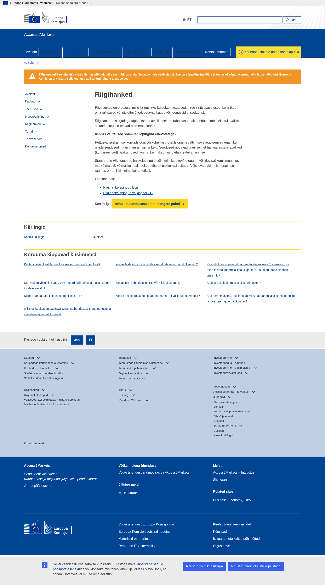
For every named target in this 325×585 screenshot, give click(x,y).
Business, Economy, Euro (232, 500)
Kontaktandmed (216, 52)
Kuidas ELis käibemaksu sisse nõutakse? (234, 282)
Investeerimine (105, 51)
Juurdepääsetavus (37, 486)
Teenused (75, 51)
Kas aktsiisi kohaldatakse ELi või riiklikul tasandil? (147, 282)
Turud (161, 51)
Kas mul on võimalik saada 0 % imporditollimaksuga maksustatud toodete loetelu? (66, 285)
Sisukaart (220, 479)
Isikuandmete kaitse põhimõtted (236, 538)
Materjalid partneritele (134, 538)
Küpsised (220, 531)
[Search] (292, 19)
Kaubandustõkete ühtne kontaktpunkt (271, 52)
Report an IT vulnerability (137, 546)
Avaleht (31, 52)
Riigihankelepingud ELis (121, 187)
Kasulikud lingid (34, 237)
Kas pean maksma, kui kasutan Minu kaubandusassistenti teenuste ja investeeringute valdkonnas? (251, 298)
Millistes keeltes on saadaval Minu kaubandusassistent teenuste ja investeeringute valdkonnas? (67, 311)
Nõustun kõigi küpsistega (204, 566)
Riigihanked (137, 51)
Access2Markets (37, 465)
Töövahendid (188, 51)
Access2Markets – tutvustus (233, 472)
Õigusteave (221, 546)
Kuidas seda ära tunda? (74, 3)
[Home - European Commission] (54, 528)
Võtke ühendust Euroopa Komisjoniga (146, 524)
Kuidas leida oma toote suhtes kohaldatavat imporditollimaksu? (156, 264)
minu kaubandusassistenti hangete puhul (147, 204)
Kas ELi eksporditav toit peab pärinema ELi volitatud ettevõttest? (157, 295)
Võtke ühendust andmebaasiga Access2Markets (154, 472)
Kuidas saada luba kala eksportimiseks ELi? (53, 295)
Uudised (98, 237)
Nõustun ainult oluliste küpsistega (255, 566)
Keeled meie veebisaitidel (232, 524)
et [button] (187, 20)
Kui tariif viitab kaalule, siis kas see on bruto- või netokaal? (62, 264)
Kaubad (50, 51)
